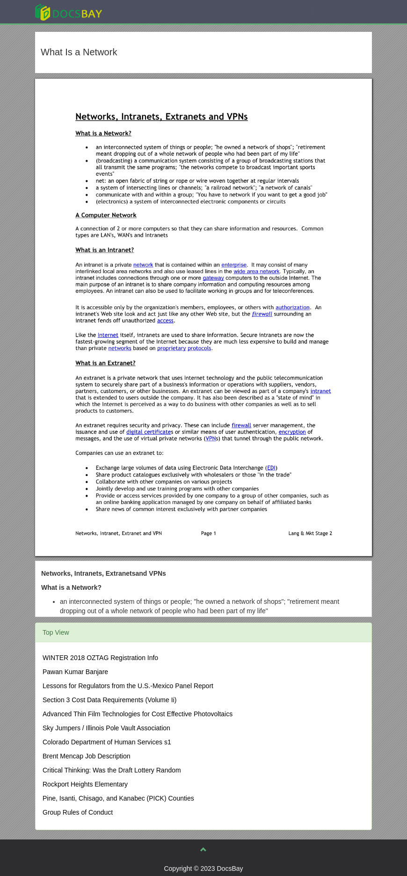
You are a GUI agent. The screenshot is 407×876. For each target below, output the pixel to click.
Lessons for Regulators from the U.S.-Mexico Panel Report (128, 686)
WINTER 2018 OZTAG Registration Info (100, 657)
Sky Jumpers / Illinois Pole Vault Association (106, 728)
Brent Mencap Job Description (87, 756)
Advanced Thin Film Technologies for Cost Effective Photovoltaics (138, 714)
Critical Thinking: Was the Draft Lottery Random (112, 770)
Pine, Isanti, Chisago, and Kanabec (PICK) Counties (118, 798)
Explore (139, 11)
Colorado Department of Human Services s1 (107, 742)
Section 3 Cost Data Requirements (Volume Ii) (109, 700)
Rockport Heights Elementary (85, 784)
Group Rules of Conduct (78, 812)
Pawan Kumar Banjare (75, 672)
